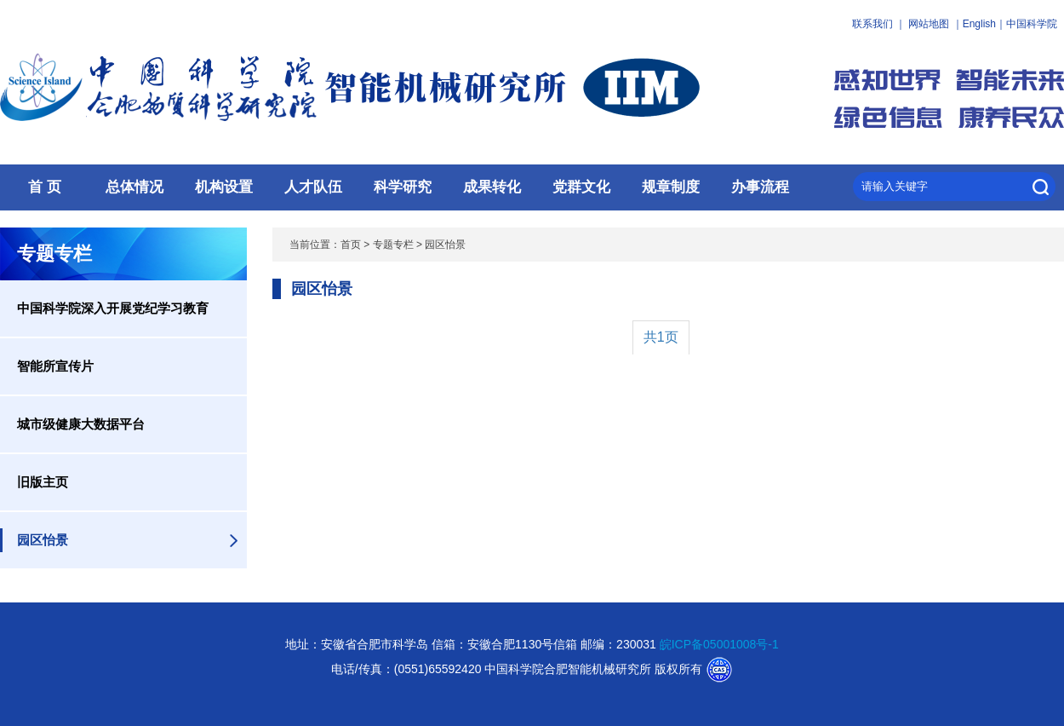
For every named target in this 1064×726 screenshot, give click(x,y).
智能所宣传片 (55, 366)
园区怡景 (42, 540)
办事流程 (760, 187)
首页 (350, 245)
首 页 (44, 187)
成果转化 (492, 187)
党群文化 (581, 187)
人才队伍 (313, 187)
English (979, 24)
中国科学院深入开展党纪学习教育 (113, 308)
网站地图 (928, 24)
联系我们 (872, 24)
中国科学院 (1031, 24)
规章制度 (671, 187)
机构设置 (224, 187)
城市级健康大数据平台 (81, 424)
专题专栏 (393, 245)
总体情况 (134, 187)
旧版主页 (42, 482)
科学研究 (403, 187)
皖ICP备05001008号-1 (719, 644)
